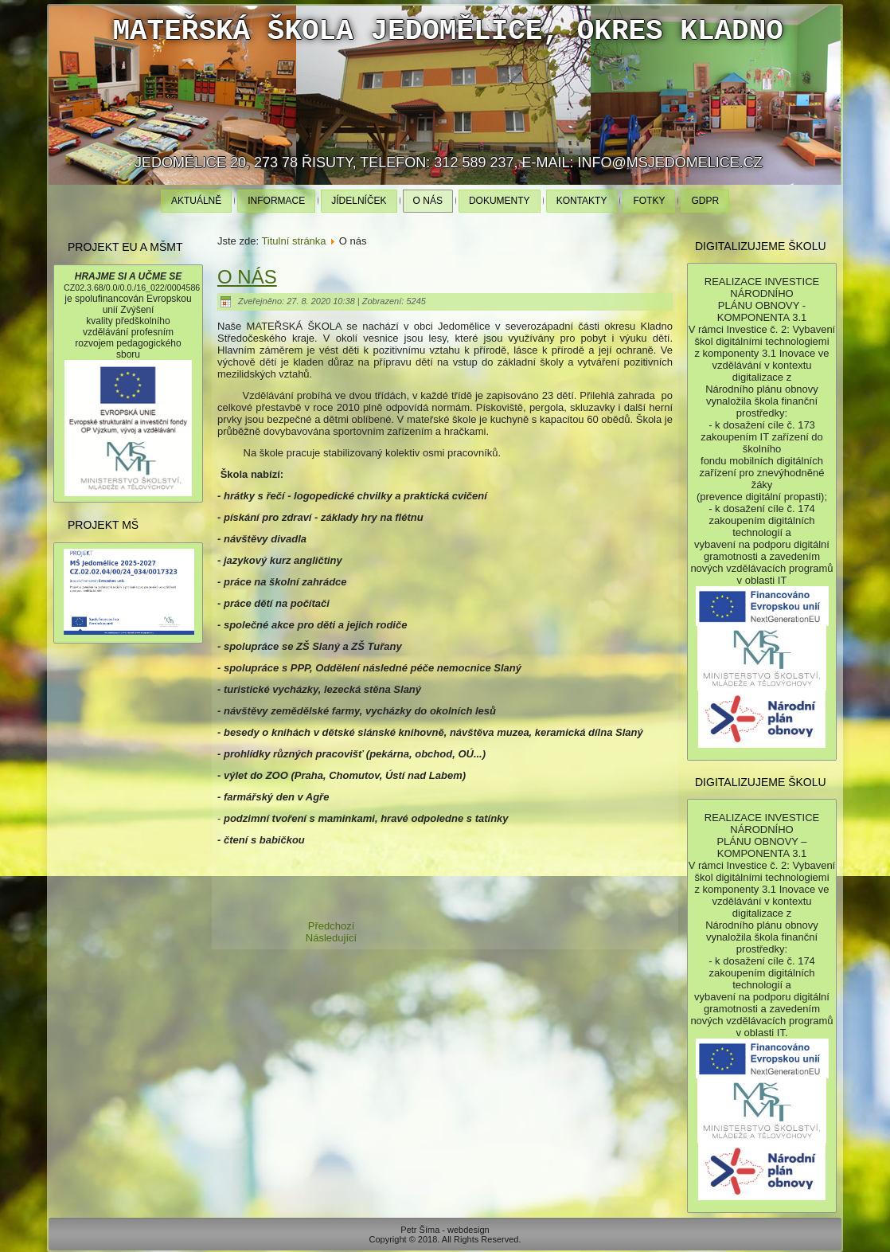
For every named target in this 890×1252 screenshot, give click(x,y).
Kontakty (581, 200)
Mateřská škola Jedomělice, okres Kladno (447, 31)
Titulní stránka (293, 241)
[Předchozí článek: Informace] (331, 926)
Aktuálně (196, 200)
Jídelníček (358, 200)
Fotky (649, 200)
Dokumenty (499, 200)
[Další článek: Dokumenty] (331, 938)
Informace (276, 200)
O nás (428, 200)
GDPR (705, 200)
